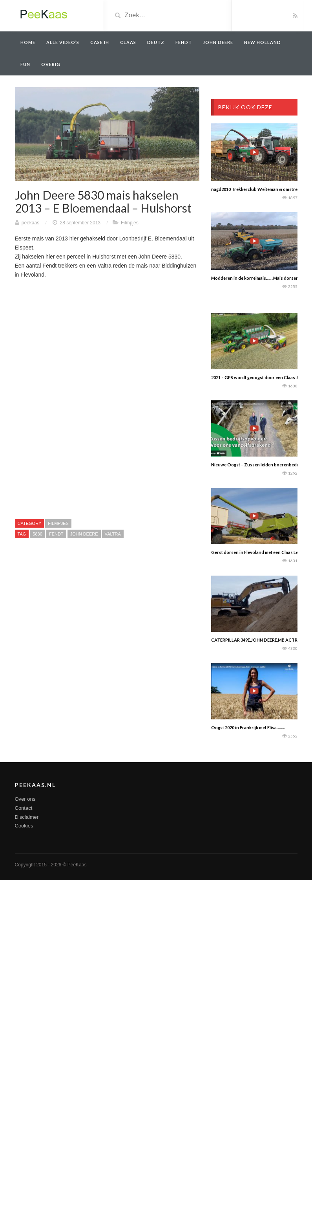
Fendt (183, 42)
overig (50, 64)
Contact (24, 808)
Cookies (24, 826)
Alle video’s (62, 42)
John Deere (218, 42)
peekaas (30, 223)
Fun (25, 64)
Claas (128, 42)
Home (27, 42)
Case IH (99, 42)
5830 (37, 534)
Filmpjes (130, 223)
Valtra (113, 534)
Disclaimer (27, 817)
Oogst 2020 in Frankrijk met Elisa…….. (248, 727)
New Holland (262, 42)
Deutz (155, 42)
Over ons (25, 799)
